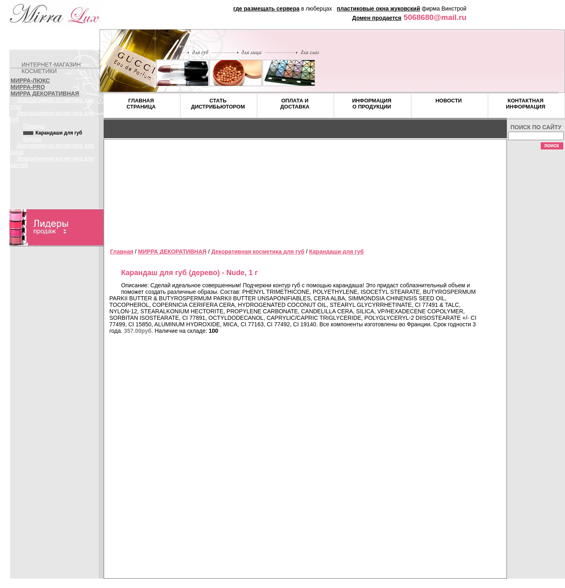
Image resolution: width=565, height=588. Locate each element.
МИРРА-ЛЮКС (30, 80)
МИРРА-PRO (28, 87)
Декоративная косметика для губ (257, 251)
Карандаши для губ (336, 251)
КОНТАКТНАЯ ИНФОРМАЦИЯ (525, 104)
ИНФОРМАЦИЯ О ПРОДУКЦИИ (371, 104)
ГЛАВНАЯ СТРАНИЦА (141, 104)
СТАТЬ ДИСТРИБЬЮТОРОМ (218, 104)
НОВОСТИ (448, 101)
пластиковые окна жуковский (378, 8)
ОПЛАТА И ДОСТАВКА (295, 104)
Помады (34, 126)
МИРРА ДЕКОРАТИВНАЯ (45, 93)
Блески (32, 139)
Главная (121, 251)
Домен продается (376, 18)
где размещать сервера (266, 8)
